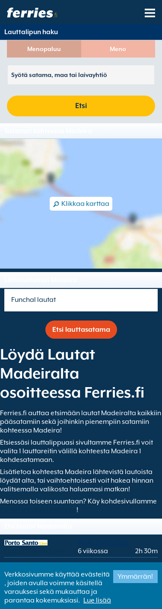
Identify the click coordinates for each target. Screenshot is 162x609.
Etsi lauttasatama (81, 329)
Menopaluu (44, 48)
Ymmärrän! (135, 576)
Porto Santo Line (103, 542)
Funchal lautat (33, 300)
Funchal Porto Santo (35, 551)
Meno (118, 48)
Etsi (81, 106)
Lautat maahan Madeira (38, 510)
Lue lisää (97, 600)
